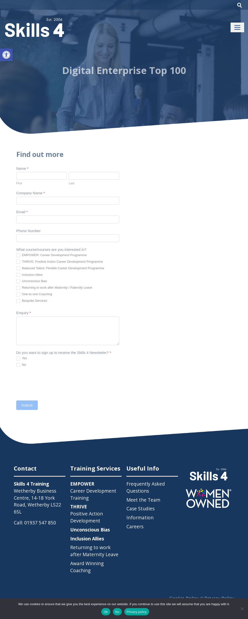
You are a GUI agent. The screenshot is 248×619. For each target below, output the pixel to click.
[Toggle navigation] (237, 27)
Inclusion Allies (29, 275)
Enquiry (23, 313)
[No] (242, 608)
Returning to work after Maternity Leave (94, 551)
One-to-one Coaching (34, 294)
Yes (21, 358)
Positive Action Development (86, 513)
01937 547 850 (40, 522)
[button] (6, 55)
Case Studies (140, 508)
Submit (27, 405)
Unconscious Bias (31, 281)
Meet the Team (143, 500)
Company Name (30, 193)
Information (140, 517)
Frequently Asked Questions (145, 487)
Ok (106, 612)
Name (22, 168)
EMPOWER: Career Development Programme (51, 255)
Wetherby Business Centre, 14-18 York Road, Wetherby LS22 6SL (37, 501)
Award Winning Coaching (87, 567)
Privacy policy (137, 612)
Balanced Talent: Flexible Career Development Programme (60, 268)
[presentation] (53, 383)
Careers (134, 526)
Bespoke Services (31, 301)
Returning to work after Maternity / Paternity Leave (54, 288)
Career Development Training (93, 491)
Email (22, 212)
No (21, 365)
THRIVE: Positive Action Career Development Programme (59, 262)
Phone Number (28, 231)
